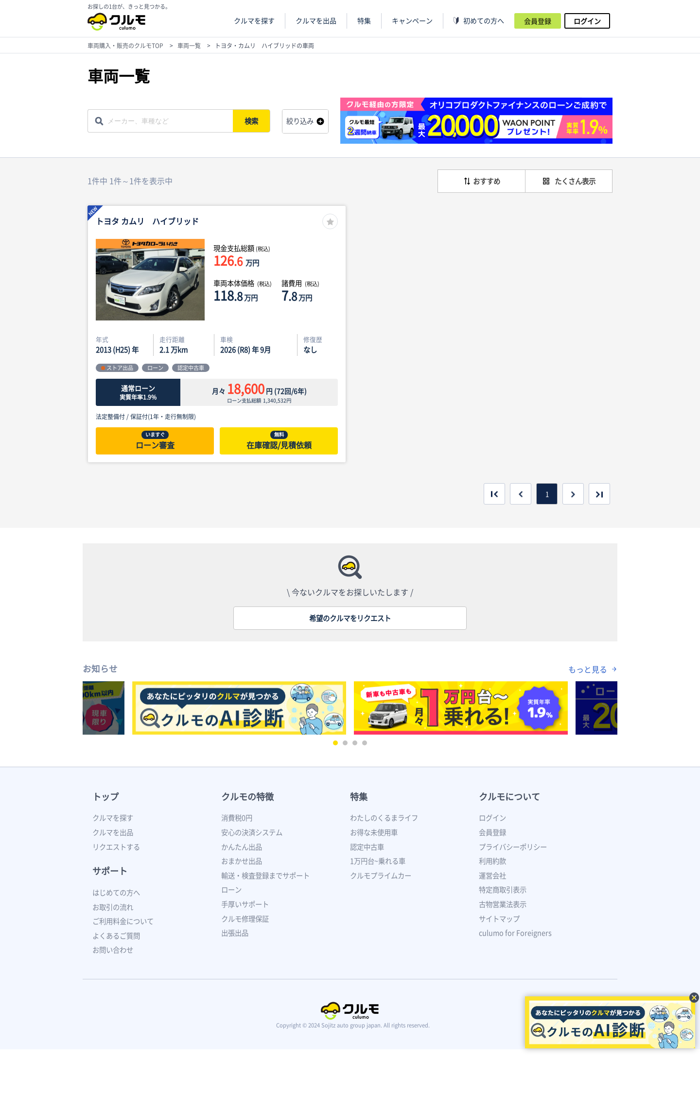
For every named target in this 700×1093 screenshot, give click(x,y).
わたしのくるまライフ (384, 817)
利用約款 (492, 861)
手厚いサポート (245, 904)
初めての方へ (483, 21)
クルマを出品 (316, 21)
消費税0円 (236, 817)
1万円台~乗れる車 (377, 861)
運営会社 (492, 875)
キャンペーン (412, 21)
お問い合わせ (112, 949)
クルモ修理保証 (245, 918)
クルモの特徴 (247, 796)
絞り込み (300, 121)
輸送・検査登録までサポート (265, 875)
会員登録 (537, 21)
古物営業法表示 (502, 904)
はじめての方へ (116, 892)
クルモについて (509, 796)
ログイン (587, 21)
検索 (252, 121)
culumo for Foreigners (515, 932)
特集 (359, 796)
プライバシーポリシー (513, 846)
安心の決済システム (251, 832)
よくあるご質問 (116, 935)
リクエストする (116, 846)
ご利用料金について (123, 921)
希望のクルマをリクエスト (350, 618)
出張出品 (234, 932)
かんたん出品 (241, 846)
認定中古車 (367, 846)
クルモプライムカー (380, 875)
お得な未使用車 (374, 832)
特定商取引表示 (502, 889)
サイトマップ (499, 918)
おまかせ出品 (241, 861)
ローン (231, 889)
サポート (109, 870)
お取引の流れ (112, 907)
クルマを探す (254, 21)
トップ (105, 796)
